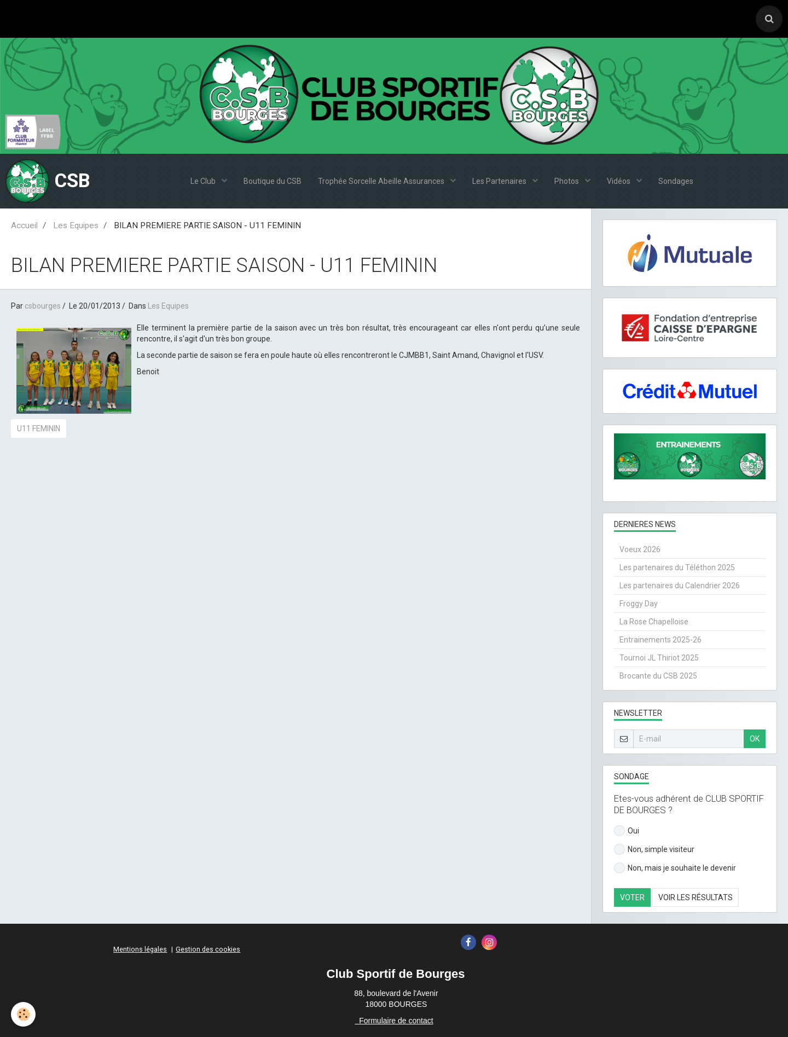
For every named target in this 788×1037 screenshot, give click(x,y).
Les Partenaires (500, 181)
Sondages (675, 181)
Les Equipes (76, 225)
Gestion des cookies (208, 949)
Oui (626, 830)
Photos (567, 181)
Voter (632, 897)
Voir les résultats (695, 897)
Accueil (24, 225)
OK (755, 738)
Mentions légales (140, 949)
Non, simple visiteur (654, 849)
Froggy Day (638, 603)
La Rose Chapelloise (653, 621)
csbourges (43, 306)
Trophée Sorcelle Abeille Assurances (382, 181)
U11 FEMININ (38, 428)
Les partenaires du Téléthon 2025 (677, 567)
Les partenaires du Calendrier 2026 (679, 585)
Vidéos (619, 181)
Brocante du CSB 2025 (658, 675)
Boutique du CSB (273, 181)
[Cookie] (23, 1014)
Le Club (203, 181)
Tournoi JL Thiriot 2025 (659, 657)
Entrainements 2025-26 (660, 639)
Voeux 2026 (639, 549)
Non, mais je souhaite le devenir (675, 867)
